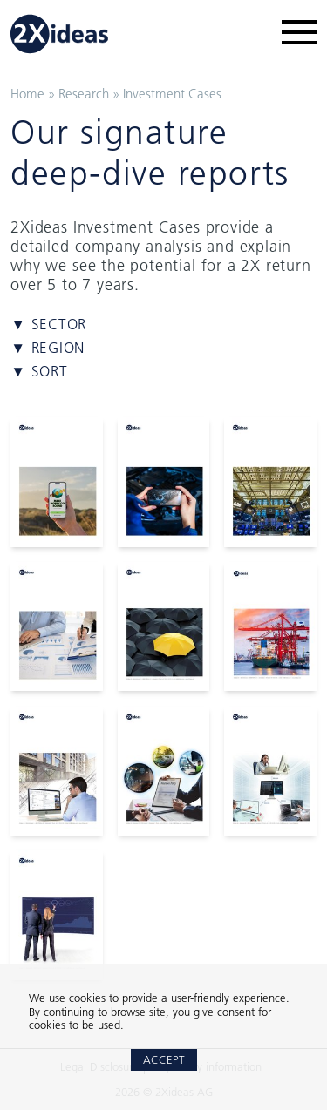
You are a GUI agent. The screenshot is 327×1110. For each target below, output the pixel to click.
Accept (164, 1059)
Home (27, 93)
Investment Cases (172, 93)
